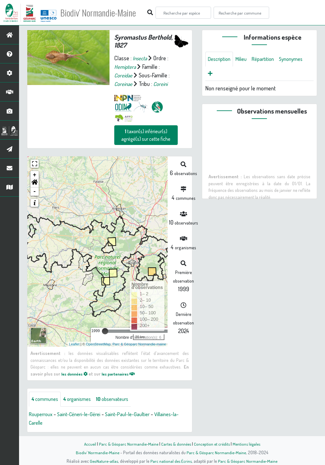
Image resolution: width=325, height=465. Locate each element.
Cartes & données (175, 444)
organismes (81, 399)
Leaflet (74, 344)
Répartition (268, 59)
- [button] (34, 191)
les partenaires (124, 373)
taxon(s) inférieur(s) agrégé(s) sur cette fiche (145, 135)
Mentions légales (249, 444)
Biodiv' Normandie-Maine (104, 12)
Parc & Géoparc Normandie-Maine (126, 444)
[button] (34, 183)
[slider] (105, 331)
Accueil (86, 444)
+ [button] (34, 175)
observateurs (120, 399)
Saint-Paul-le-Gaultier (137, 414)
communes (46, 399)
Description (220, 59)
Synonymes (221, 74)
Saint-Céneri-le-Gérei (84, 414)
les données (76, 373)
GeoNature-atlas (102, 461)
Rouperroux (42, 414)
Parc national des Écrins (171, 461)
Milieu (244, 59)
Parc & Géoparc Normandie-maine (139, 344)
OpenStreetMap (98, 344)
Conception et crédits (212, 444)
